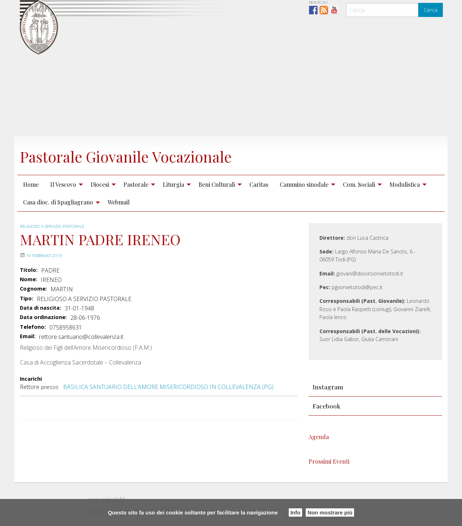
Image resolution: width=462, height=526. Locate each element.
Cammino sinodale (304, 184)
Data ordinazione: (43, 317)
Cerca (430, 9)
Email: (27, 336)
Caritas (258, 184)
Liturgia (173, 184)
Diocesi (100, 184)
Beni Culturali (217, 184)
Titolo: (29, 270)
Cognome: (33, 289)
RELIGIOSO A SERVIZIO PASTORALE (55, 226)
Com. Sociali (359, 184)
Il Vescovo (63, 184)
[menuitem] (30, 184)
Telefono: (33, 327)
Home (31, 184)
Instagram (328, 387)
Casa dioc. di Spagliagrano (58, 202)
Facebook (326, 406)
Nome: (28, 279)
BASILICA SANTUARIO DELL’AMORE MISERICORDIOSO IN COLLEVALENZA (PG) (168, 387)
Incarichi (31, 379)
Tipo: (26, 298)
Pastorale (135, 184)
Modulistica (404, 184)
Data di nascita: (40, 308)
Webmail (119, 202)
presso (49, 387)
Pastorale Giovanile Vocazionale (143, 155)
